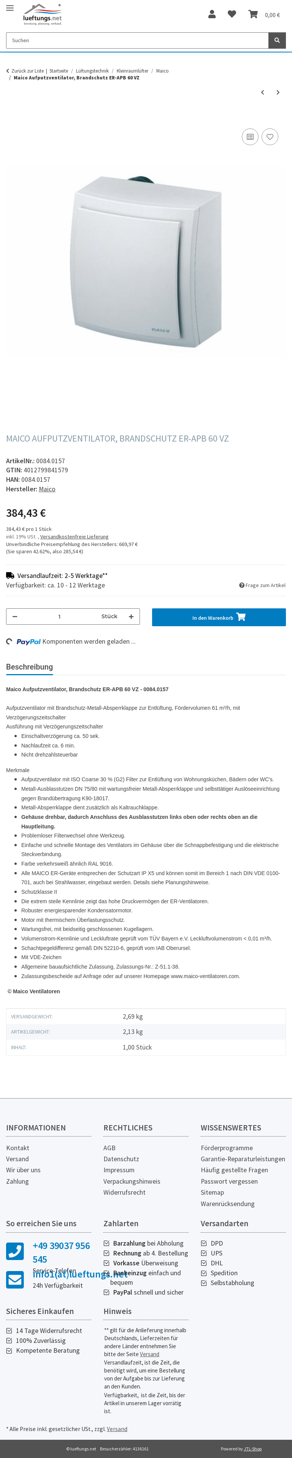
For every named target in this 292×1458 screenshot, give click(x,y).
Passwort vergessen (229, 1181)
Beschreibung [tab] (29, 666)
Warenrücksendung (228, 1204)
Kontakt (17, 1148)
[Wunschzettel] (232, 14)
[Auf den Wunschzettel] (270, 136)
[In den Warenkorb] (12, 118)
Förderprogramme (227, 1148)
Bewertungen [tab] (87, 666)
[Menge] (59, 616)
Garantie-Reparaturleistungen (243, 1159)
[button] (212, 14)
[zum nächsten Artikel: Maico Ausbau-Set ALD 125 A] (278, 92)
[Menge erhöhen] (131, 616)
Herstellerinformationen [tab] (163, 666)
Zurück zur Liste (27, 71)
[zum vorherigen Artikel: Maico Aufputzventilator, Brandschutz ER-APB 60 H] (262, 92)
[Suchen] (137, 40)
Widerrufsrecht (124, 1192)
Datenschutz (121, 1159)
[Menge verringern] (14, 616)
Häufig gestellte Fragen (234, 1170)
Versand (17, 1159)
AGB (109, 1148)
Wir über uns (23, 1170)
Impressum (119, 1170)
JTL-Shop (253, 1449)
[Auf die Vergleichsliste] (250, 136)
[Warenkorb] (264, 14)
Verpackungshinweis (131, 1181)
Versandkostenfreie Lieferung (74, 536)
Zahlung (17, 1181)
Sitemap (212, 1192)
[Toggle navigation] (10, 4)
